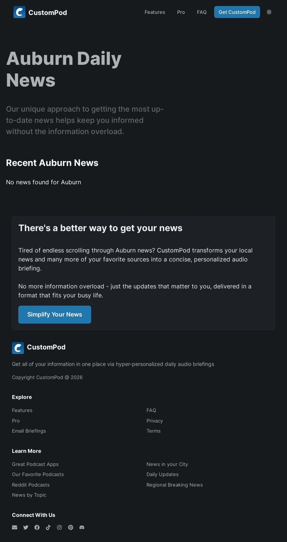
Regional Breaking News (174, 485)
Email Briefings (29, 431)
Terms (153, 431)
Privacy (154, 421)
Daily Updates (162, 474)
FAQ (202, 12)
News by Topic (29, 495)
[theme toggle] (269, 12)
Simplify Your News (54, 314)
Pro (181, 12)
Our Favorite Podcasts (38, 474)
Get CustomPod (237, 12)
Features (155, 12)
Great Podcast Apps (35, 464)
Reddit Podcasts (31, 485)
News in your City (167, 464)
